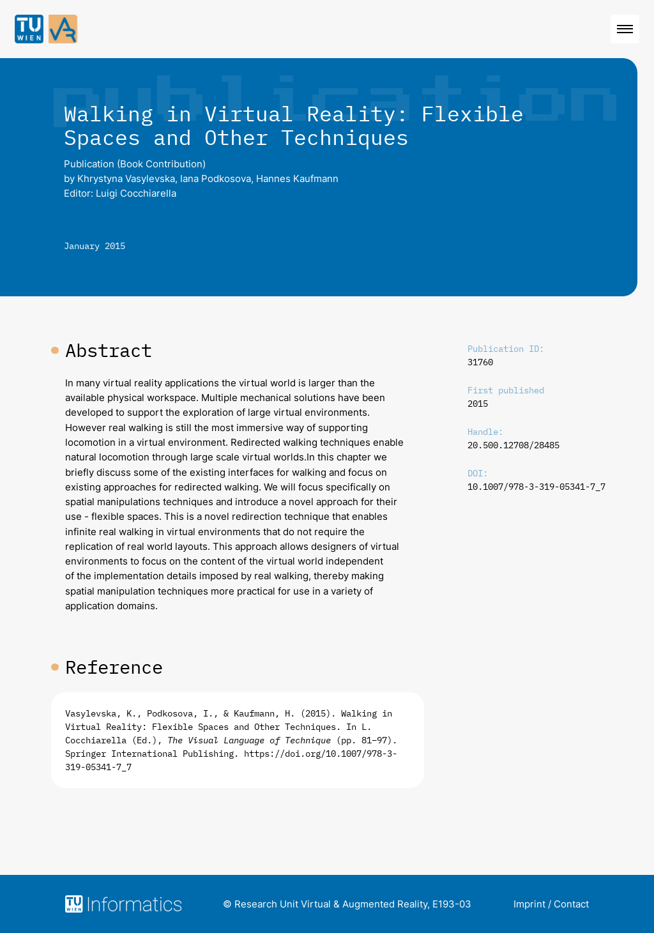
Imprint (529, 904)
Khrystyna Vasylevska (126, 178)
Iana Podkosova (215, 178)
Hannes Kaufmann (297, 178)
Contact (571, 904)
